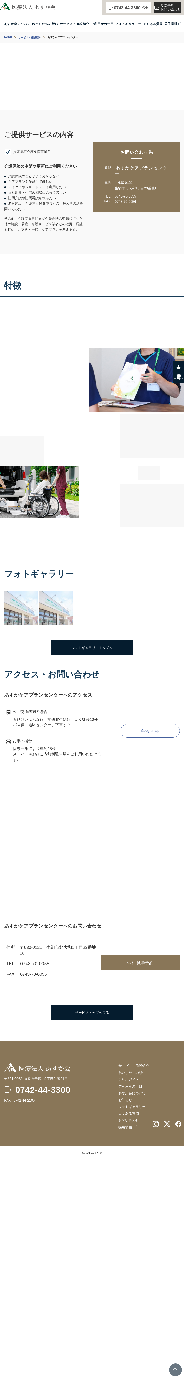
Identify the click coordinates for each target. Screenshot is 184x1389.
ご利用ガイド (128, 1308)
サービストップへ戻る (92, 1241)
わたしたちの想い (45, 24)
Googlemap (150, 960)
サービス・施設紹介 (74, 24)
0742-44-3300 (42, 1318)
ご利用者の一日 (102, 24)
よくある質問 (153, 24)
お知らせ (125, 1329)
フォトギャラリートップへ (92, 876)
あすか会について (17, 24)
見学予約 (145, 1191)
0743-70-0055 (125, 196)
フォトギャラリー (128, 24)
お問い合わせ (128, 1349)
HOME (8, 37)
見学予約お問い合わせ (167, 7)
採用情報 (170, 23)
